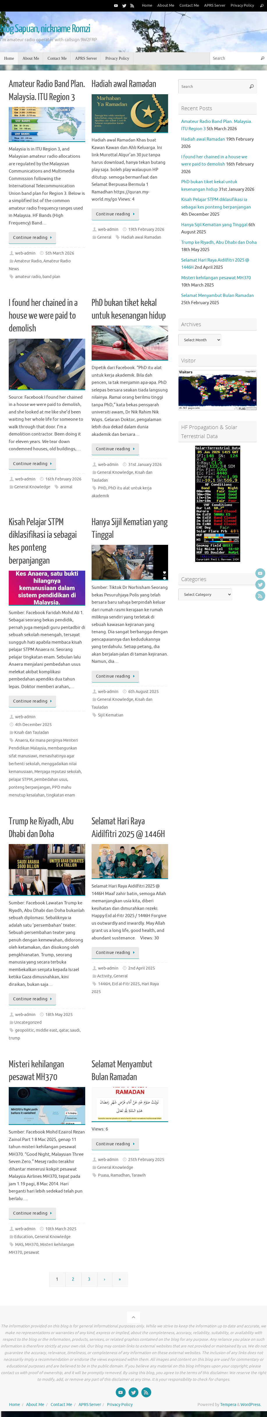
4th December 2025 (33, 724)
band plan (51, 276)
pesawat (31, 1252)
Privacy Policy (242, 5)
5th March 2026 (59, 253)
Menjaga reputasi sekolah (57, 771)
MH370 (31, 1244)
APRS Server (214, 5)
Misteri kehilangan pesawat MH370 (216, 278)
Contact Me (189, 5)
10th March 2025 (60, 1229)
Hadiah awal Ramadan (124, 84)
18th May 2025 (59, 1014)
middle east (46, 1030)
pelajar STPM (21, 779)
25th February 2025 (146, 1159)
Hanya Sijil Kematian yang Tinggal (214, 225)
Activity (104, 976)
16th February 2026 (63, 479)
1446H (104, 983)
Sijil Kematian (110, 715)
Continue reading (33, 237)
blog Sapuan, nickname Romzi (45, 29)
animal (66, 487)
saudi (75, 1030)
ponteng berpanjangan (29, 787)
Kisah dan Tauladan (31, 732)
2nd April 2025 (141, 968)
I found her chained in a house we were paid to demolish (43, 316)
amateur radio (28, 276)
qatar (63, 1030)
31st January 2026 (145, 464)
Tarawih (138, 1175)
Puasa (103, 1175)
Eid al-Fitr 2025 (126, 983)
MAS (19, 1244)
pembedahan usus (50, 779)
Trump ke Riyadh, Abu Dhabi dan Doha (219, 242)
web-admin (25, 253)
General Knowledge (32, 487)
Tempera (228, 1404)
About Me (165, 5)
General (104, 237)
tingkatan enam (60, 795)
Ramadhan (120, 1175)
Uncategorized (28, 1022)
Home (147, 5)
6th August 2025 (143, 691)
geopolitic (24, 1030)
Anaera (21, 740)
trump (14, 1038)
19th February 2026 (146, 229)
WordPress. (251, 1404)
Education (23, 1236)
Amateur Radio (28, 261)
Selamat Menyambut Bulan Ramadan (217, 295)
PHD (102, 488)
